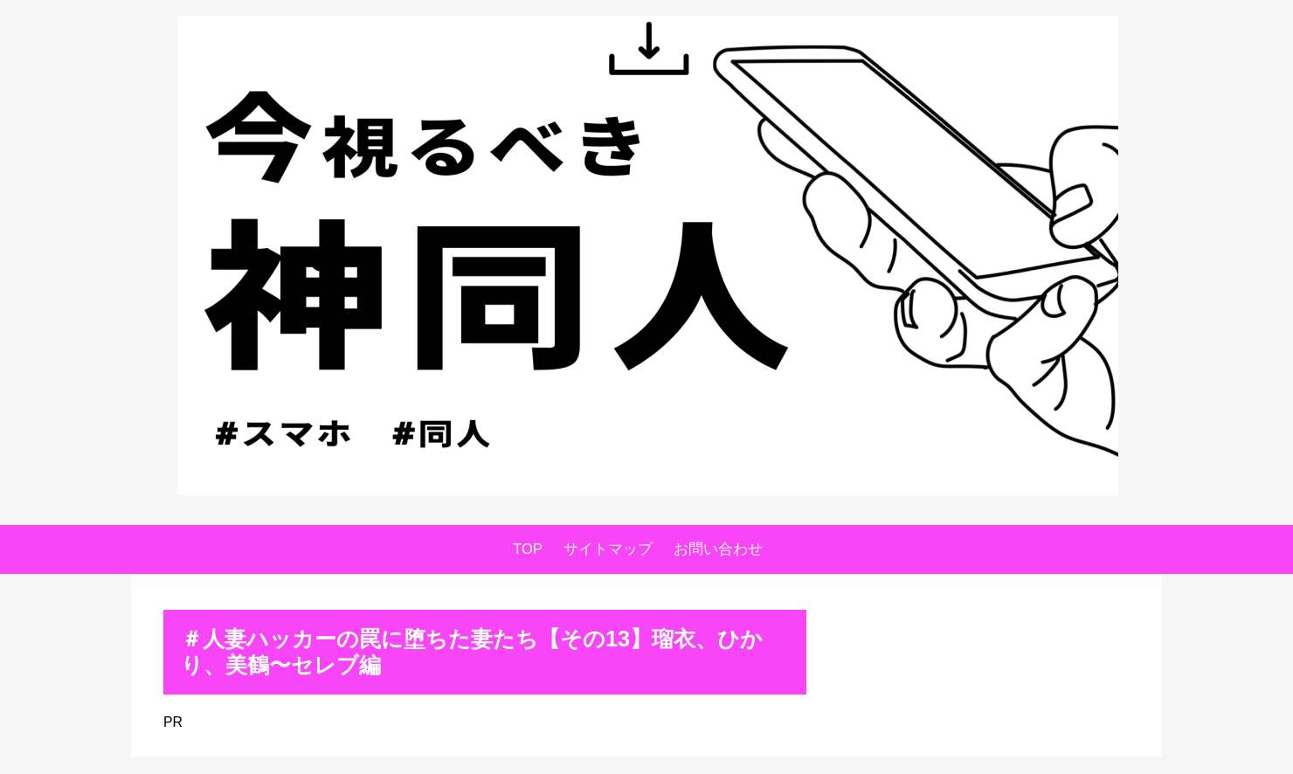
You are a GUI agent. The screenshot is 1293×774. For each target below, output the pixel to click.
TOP (528, 549)
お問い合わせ (718, 549)
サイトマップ (608, 549)
